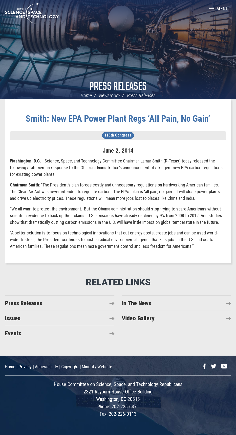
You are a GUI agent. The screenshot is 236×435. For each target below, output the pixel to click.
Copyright (70, 366)
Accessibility (46, 366)
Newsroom (109, 95)
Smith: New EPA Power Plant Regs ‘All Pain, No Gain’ (118, 119)
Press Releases (118, 86)
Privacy (25, 366)
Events (13, 333)
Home (86, 95)
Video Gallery (138, 318)
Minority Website (97, 366)
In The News (136, 303)
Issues (13, 318)
